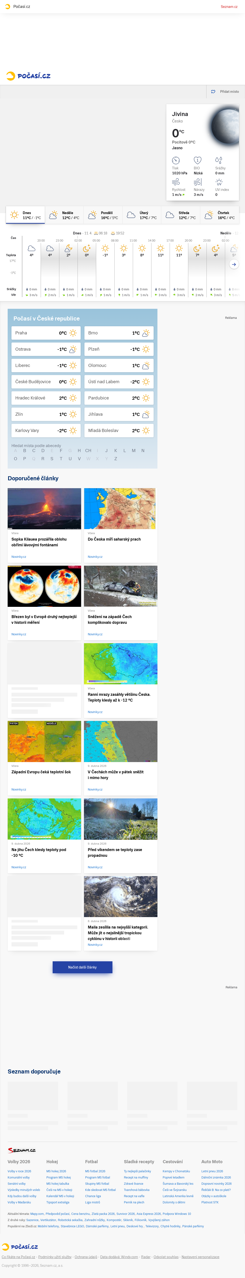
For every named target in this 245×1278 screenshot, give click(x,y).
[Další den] (234, 264)
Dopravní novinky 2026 (216, 1183)
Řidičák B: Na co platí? (216, 1190)
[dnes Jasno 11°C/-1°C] (25, 215)
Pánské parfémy (193, 1226)
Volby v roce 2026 (19, 1171)
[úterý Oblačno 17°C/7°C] (141, 215)
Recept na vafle (134, 1196)
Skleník (128, 1220)
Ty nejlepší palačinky (137, 1171)
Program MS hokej (58, 1177)
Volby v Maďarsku (19, 1202)
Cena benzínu (80, 1214)
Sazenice (32, 1220)
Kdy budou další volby (22, 1196)
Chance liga (93, 1196)
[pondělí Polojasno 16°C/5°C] (103, 215)
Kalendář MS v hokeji (60, 1196)
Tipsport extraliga (57, 1202)
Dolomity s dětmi (174, 1202)
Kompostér (114, 1220)
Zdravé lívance (133, 1183)
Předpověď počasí (57, 1214)
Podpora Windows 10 (177, 1214)
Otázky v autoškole (213, 1196)
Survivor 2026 (126, 1214)
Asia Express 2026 (149, 1214)
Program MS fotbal (97, 1177)
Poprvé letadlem (173, 1177)
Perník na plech (134, 1202)
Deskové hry (135, 1226)
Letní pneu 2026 (212, 1171)
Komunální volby (19, 1177)
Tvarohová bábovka (137, 1190)
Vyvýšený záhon (159, 1220)
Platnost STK (210, 1202)
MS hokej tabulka (57, 1183)
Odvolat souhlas (166, 1257)
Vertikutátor (48, 1220)
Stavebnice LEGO (72, 1226)
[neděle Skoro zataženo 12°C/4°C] (64, 215)
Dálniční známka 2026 (216, 1177)
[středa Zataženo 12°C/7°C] (180, 215)
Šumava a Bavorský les (178, 1183)
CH (88, 450)
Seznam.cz (229, 7)
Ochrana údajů (86, 1257)
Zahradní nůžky (94, 1220)
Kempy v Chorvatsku (176, 1171)
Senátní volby (17, 1183)
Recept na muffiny (136, 1177)
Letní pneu (118, 1226)
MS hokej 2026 (56, 1171)
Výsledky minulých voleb (24, 1190)
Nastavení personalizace (200, 1257)
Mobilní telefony (48, 1226)
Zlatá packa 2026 (103, 1214)
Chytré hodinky (170, 1226)
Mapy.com (37, 1214)
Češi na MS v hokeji (59, 1190)
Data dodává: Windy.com (119, 1257)
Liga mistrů (92, 1202)
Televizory (152, 1226)
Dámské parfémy (97, 1226)
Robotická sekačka (70, 1220)
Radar (145, 1257)
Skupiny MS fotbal (97, 1183)
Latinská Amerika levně (178, 1196)
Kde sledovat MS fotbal (100, 1190)
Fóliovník (140, 1220)
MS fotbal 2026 (95, 1171)
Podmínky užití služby (55, 1257)
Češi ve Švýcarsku (175, 1190)
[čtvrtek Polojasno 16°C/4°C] (219, 215)
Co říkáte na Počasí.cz (18, 1257)
